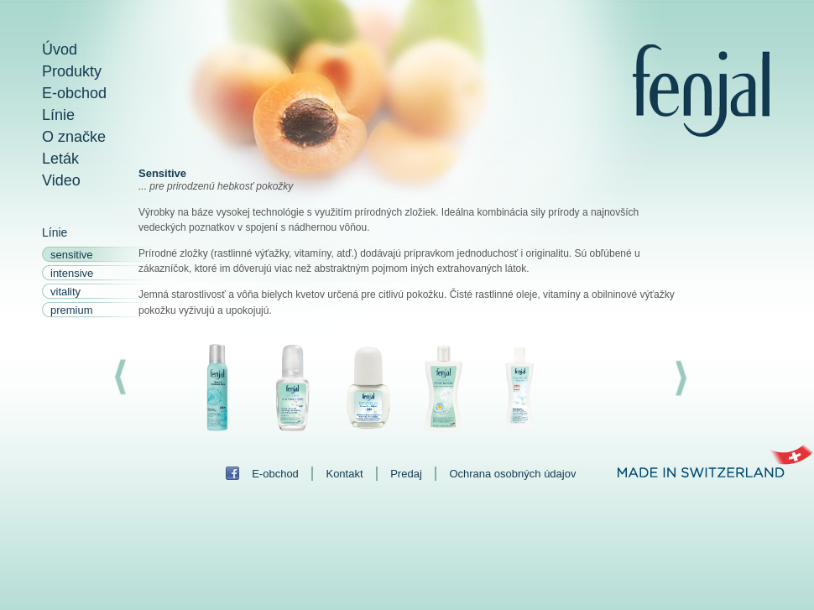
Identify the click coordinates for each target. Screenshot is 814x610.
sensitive (71, 254)
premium (71, 310)
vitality (65, 291)
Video (61, 180)
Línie (58, 115)
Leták (60, 158)
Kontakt (344, 473)
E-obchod (74, 93)
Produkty (72, 71)
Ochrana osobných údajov (512, 473)
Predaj (406, 473)
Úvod (59, 49)
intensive (71, 273)
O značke (74, 136)
